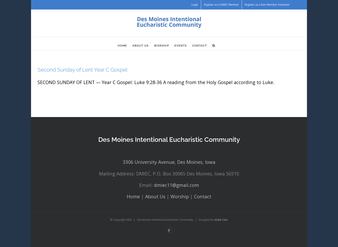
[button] (213, 45)
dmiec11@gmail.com (176, 185)
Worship (180, 196)
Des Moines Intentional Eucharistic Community (169, 139)
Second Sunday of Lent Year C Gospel (82, 70)
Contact (202, 196)
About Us (155, 196)
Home (133, 196)
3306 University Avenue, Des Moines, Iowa (169, 162)
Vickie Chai (220, 220)
